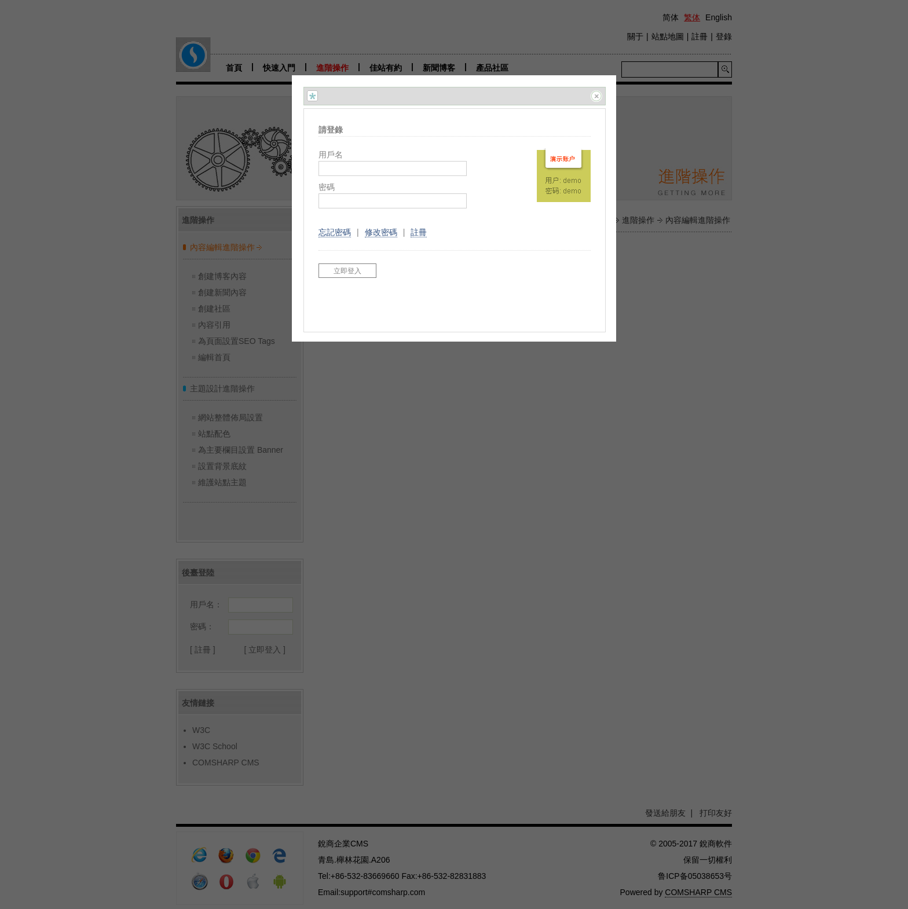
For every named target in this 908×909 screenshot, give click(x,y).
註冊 (419, 232)
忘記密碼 (334, 232)
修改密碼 (381, 232)
